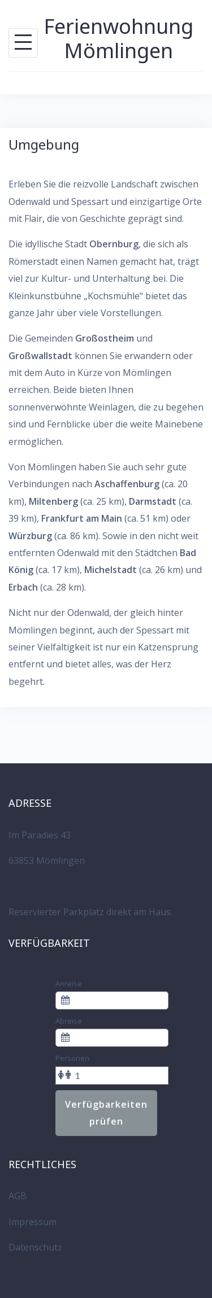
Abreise (68, 1021)
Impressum (32, 1222)
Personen (72, 1058)
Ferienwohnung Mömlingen (118, 38)
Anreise (68, 983)
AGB (17, 1196)
